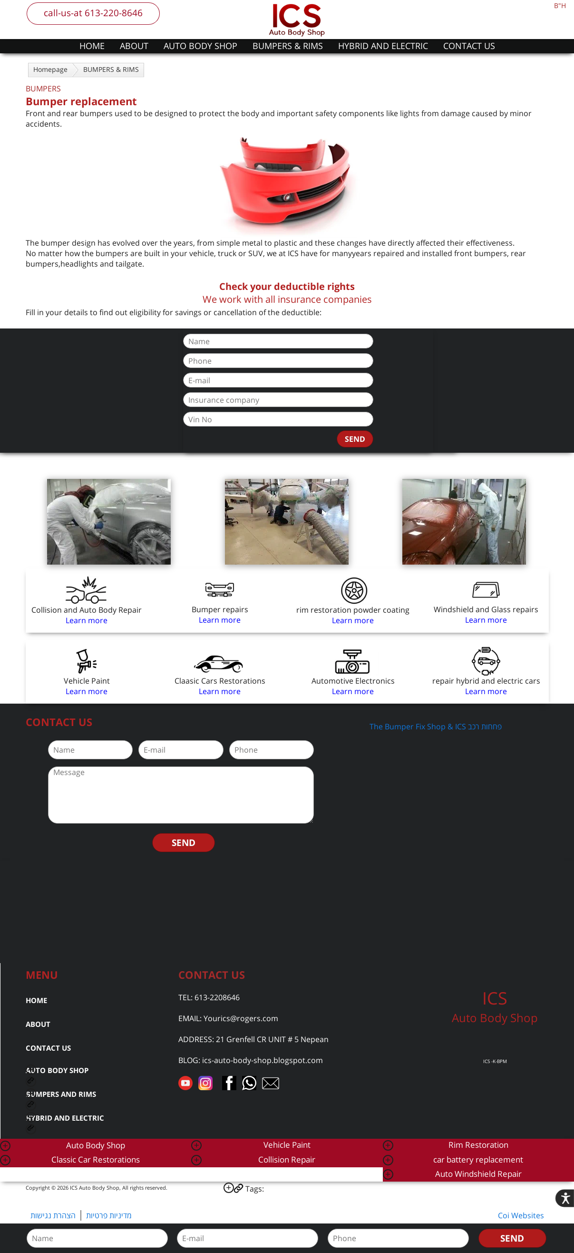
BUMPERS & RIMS (288, 45)
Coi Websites (521, 1215)
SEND (355, 439)
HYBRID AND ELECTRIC (383, 45)
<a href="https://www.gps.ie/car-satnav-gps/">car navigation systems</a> (287, 911)
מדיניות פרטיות (109, 1215)
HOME (92, 45)
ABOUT (134, 45)
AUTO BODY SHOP (200, 45)
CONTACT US (469, 45)
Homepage (50, 69)
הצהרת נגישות (53, 1215)
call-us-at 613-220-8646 (93, 13)
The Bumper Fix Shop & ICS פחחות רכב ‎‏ (437, 726)
